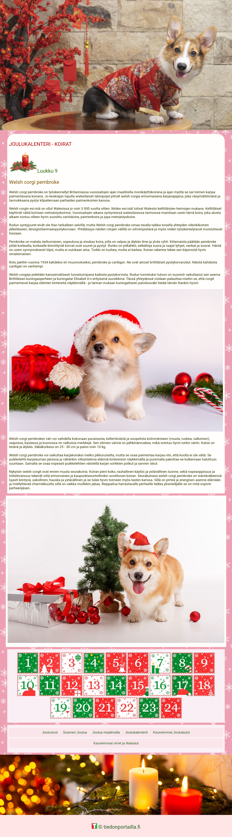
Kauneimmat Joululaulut (171, 732)
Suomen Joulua (75, 732)
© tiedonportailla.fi (116, 827)
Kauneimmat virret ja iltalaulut (115, 743)
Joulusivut (50, 732)
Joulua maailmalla (106, 732)
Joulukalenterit (136, 732)
